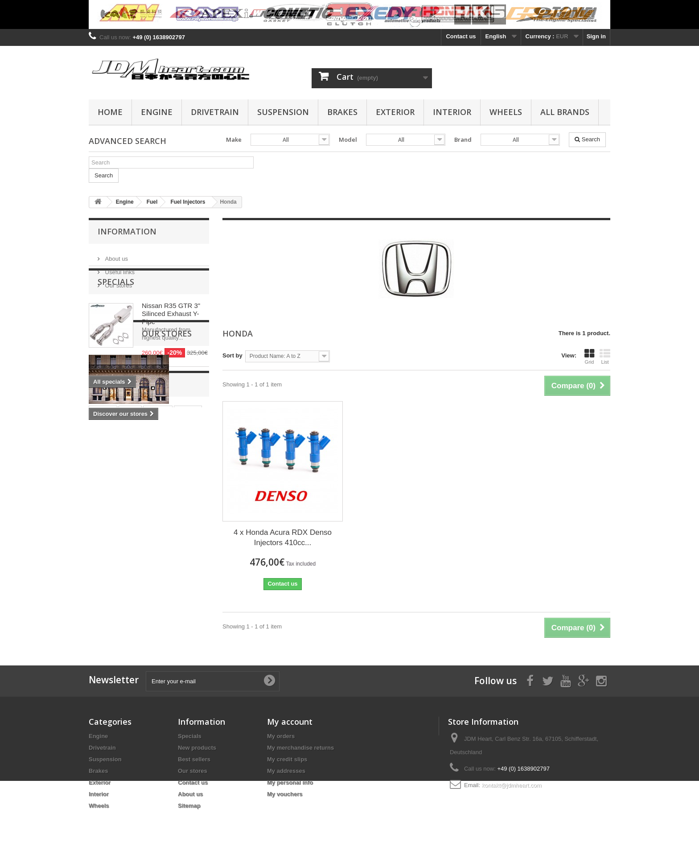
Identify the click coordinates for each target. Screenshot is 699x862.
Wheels (505, 112)
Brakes (342, 112)
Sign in (596, 36)
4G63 (136, 602)
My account (289, 721)
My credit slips (287, 759)
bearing (183, 602)
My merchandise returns (300, 747)
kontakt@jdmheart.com (512, 785)
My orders (281, 736)
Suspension (283, 112)
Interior (452, 112)
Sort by (232, 355)
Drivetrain (215, 112)
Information (127, 231)
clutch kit (106, 602)
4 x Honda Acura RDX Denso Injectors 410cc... (283, 537)
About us (115, 255)
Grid (589, 357)
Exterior (395, 112)
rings (130, 588)
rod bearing (156, 615)
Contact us (461, 36)
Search (587, 139)
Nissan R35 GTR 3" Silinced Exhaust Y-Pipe (171, 347)
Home (110, 112)
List (605, 357)
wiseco (187, 588)
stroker (103, 588)
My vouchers (284, 794)
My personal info (290, 782)
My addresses (286, 771)
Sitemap (189, 805)
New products (197, 747)
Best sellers (194, 759)
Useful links (119, 268)
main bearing (111, 615)
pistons (158, 588)
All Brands (564, 112)
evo (158, 602)
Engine (157, 112)
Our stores (117, 282)
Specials (116, 315)
